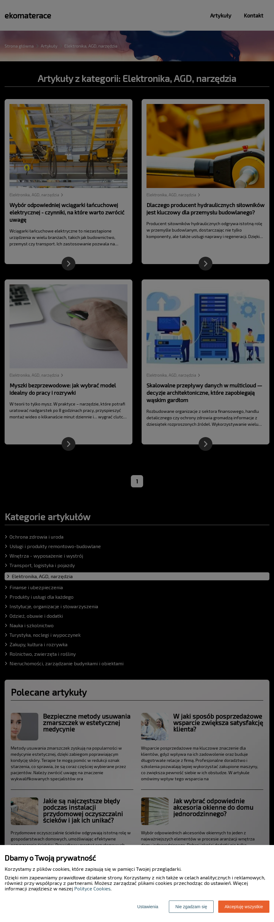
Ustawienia (147, 906)
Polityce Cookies (92, 888)
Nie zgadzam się (191, 906)
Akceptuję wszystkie (244, 906)
